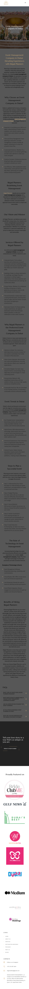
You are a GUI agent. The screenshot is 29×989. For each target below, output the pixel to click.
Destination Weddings (11, 944)
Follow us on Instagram (12, 962)
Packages (8, 947)
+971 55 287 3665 (11, 966)
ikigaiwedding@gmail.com (13, 970)
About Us (8, 939)
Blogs (7, 952)
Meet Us (7, 949)
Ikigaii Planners (8, 193)
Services (7, 941)
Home (6, 936)
